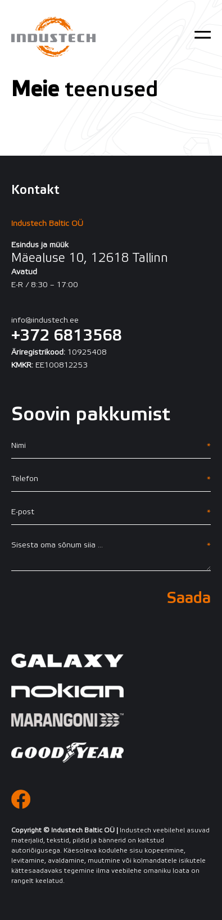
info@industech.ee (45, 320)
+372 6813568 (66, 336)
